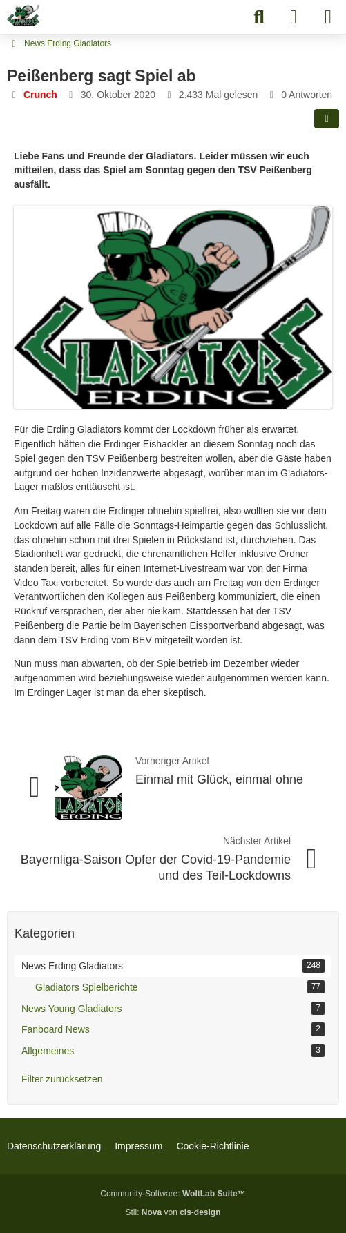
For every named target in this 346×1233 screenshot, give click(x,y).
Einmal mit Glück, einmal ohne (219, 779)
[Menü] (328, 17)
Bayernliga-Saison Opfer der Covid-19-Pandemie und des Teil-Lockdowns (156, 867)
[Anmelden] (293, 17)
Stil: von (172, 1212)
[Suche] (259, 17)
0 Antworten (306, 94)
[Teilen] (326, 118)
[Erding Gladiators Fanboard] (23, 15)
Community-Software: (172, 1193)
